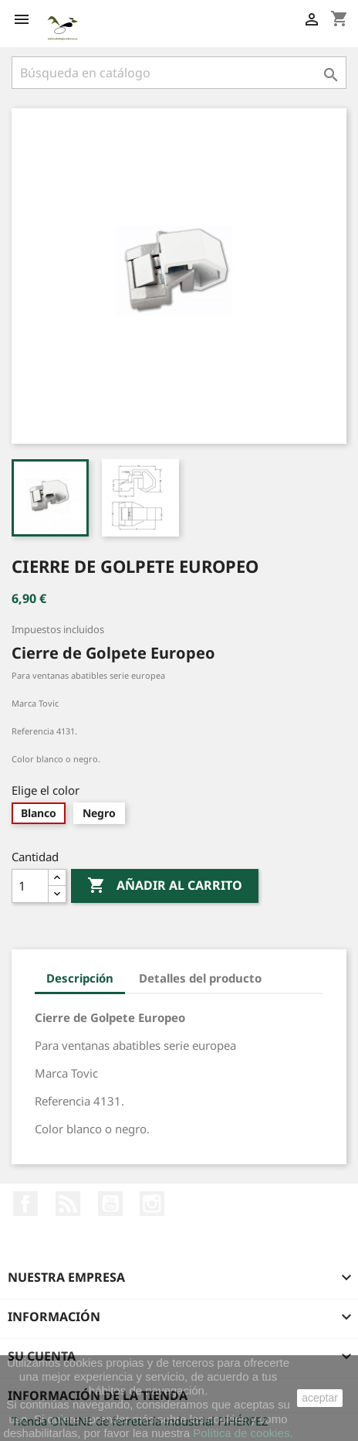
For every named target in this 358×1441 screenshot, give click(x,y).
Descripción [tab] (79, 978)
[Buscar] (179, 72)
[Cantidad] (30, 886)
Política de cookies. (242, 1432)
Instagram (152, 1203)
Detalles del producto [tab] (200, 978)
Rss (68, 1203)
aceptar (320, 1398)
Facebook (25, 1203)
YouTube (110, 1203)
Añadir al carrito (164, 886)
